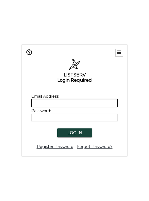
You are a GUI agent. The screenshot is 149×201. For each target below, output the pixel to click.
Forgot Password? (95, 146)
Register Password (55, 146)
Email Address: (45, 96)
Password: (41, 110)
